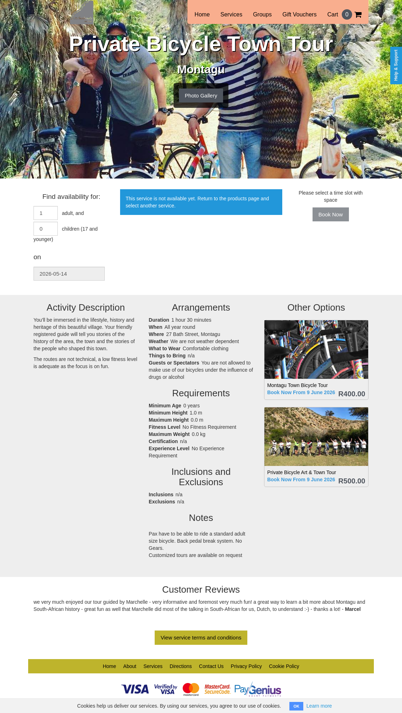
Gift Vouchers (299, 14)
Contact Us (211, 666)
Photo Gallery (201, 95)
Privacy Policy (246, 666)
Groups (262, 14)
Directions (181, 666)
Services (231, 14)
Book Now (331, 214)
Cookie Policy (284, 666)
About (129, 666)
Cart (344, 14)
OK (296, 706)
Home (202, 14)
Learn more (319, 706)
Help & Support (395, 65)
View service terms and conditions (201, 637)
